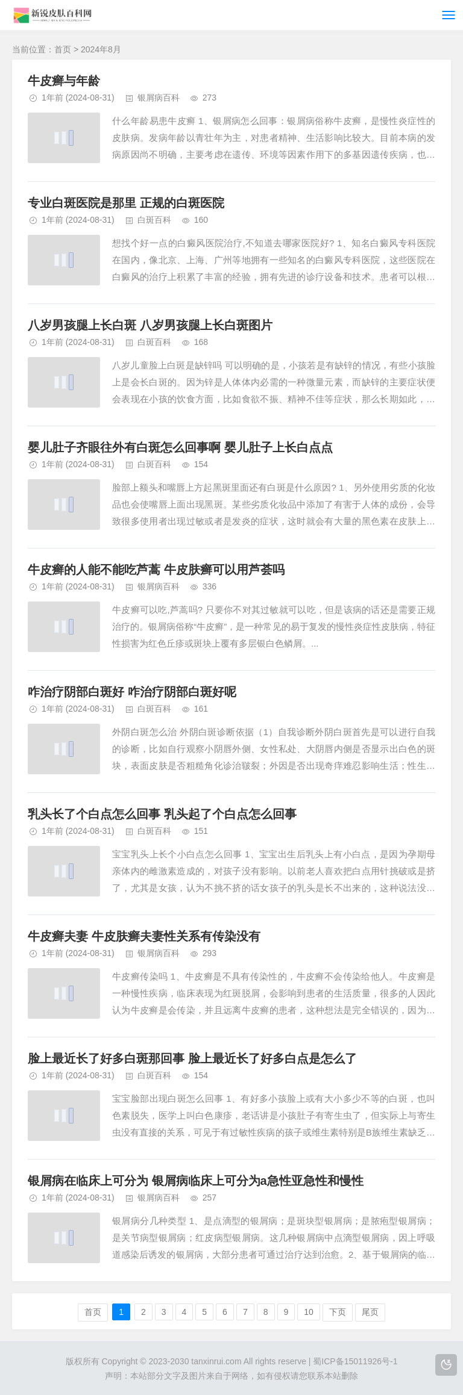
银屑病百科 (158, 97)
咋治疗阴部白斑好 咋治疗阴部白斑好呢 (132, 691)
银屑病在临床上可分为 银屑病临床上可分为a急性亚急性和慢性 (196, 1180)
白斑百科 (154, 220)
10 (308, 1312)
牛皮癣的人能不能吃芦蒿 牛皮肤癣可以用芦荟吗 (156, 569)
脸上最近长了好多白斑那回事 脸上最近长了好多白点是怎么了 (192, 1058)
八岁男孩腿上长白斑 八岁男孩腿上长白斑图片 (150, 325)
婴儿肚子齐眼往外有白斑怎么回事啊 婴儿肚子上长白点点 (180, 447)
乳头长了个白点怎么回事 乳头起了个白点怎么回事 (162, 814)
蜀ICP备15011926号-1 (355, 1361)
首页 (62, 49)
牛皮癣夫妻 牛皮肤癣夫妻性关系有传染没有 (144, 936)
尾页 (370, 1312)
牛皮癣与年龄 (64, 80)
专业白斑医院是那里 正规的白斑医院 (126, 203)
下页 (337, 1312)
